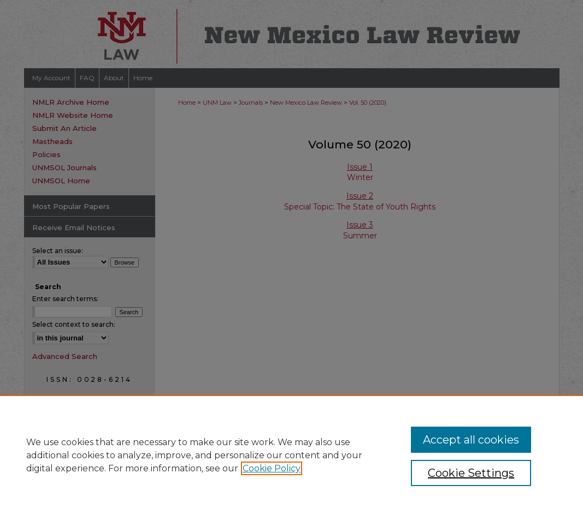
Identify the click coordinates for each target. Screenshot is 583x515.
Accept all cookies (471, 439)
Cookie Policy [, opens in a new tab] (272, 468)
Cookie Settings (471, 473)
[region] (291, 455)
